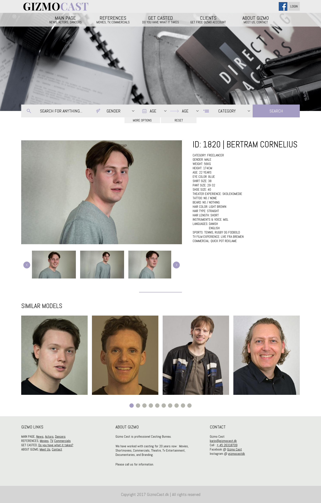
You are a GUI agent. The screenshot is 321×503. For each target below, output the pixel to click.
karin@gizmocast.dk (223, 441)
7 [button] (170, 405)
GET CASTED (160, 19)
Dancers (60, 436)
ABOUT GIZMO (255, 19)
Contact (57, 449)
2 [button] (138, 405)
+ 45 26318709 (227, 445)
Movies (44, 441)
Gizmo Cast (234, 449)
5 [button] (157, 405)
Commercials (62, 441)
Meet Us (45, 449)
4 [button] (151, 405)
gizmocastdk (236, 453)
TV (51, 441)
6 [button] (164, 405)
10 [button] (189, 405)
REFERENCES (113, 19)
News (40, 436)
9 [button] (183, 405)
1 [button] (131, 405)
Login (294, 6)
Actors (49, 436)
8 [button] (176, 405)
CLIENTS (208, 19)
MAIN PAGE (65, 19)
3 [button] (144, 405)
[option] (54, 355)
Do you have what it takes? (55, 445)
